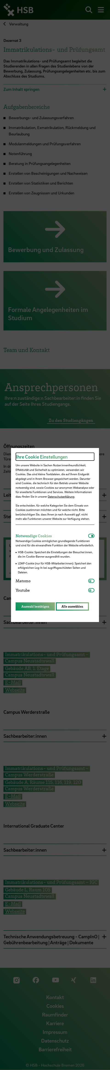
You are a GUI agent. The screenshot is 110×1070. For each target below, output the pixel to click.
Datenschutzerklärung (61, 496)
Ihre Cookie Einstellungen (42, 457)
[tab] (52, 536)
